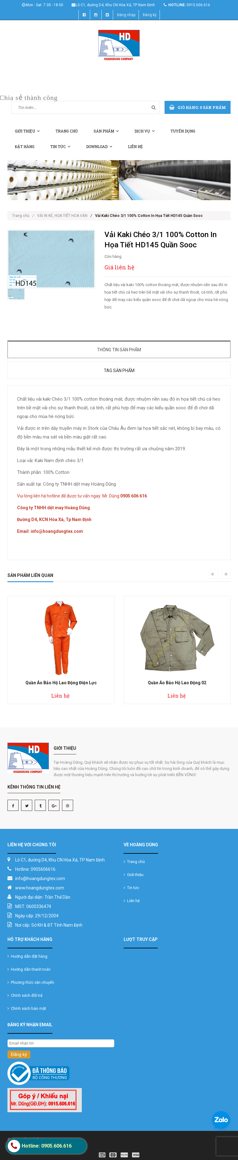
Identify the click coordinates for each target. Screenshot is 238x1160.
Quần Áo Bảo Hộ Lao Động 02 (177, 682)
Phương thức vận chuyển (30, 982)
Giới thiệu (27, 130)
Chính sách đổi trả (24, 995)
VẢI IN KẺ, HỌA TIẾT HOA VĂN (62, 216)
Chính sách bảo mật (26, 1008)
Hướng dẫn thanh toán (29, 969)
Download (99, 146)
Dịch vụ (144, 130)
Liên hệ (135, 146)
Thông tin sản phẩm (119, 349)
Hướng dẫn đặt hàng (27, 956)
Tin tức (60, 146)
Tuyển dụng (182, 130)
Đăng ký (149, 15)
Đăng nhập (126, 15)
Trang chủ (66, 130)
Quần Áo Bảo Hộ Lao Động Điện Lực (61, 682)
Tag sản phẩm (119, 370)
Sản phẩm (106, 130)
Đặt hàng (24, 146)
